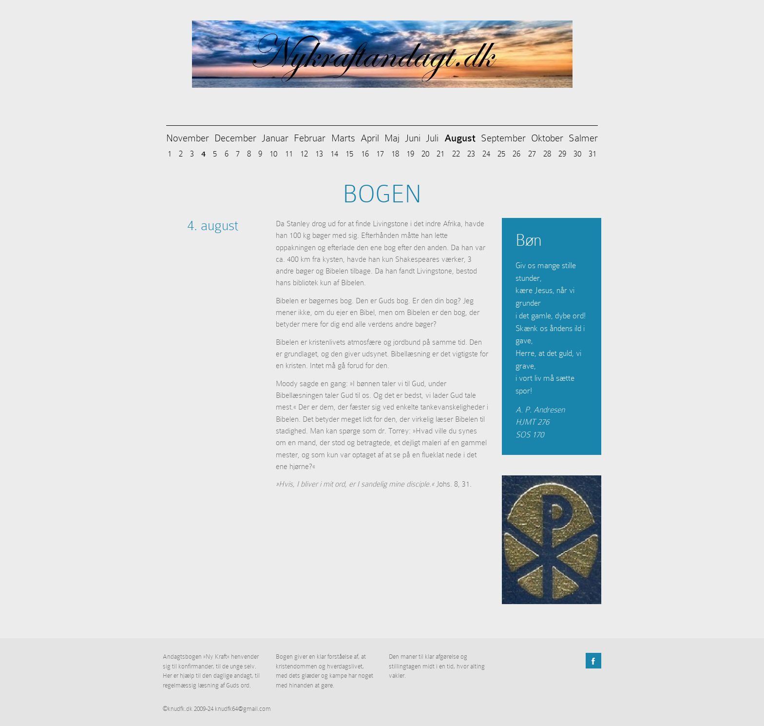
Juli (432, 138)
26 (516, 153)
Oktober (547, 138)
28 (547, 153)
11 (289, 153)
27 (532, 153)
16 (365, 153)
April (370, 138)
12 (304, 153)
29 (562, 153)
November (187, 138)
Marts (343, 138)
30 (577, 153)
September (503, 138)
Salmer (583, 138)
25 (501, 153)
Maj (392, 138)
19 (410, 153)
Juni (412, 138)
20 (425, 153)
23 (471, 153)
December (235, 138)
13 (319, 153)
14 (334, 153)
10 (273, 153)
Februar (309, 138)
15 (349, 153)
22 (456, 153)
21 (440, 153)
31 (592, 153)
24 (486, 153)
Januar (275, 138)
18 (395, 153)
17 (380, 153)
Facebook (593, 660)
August (460, 138)
